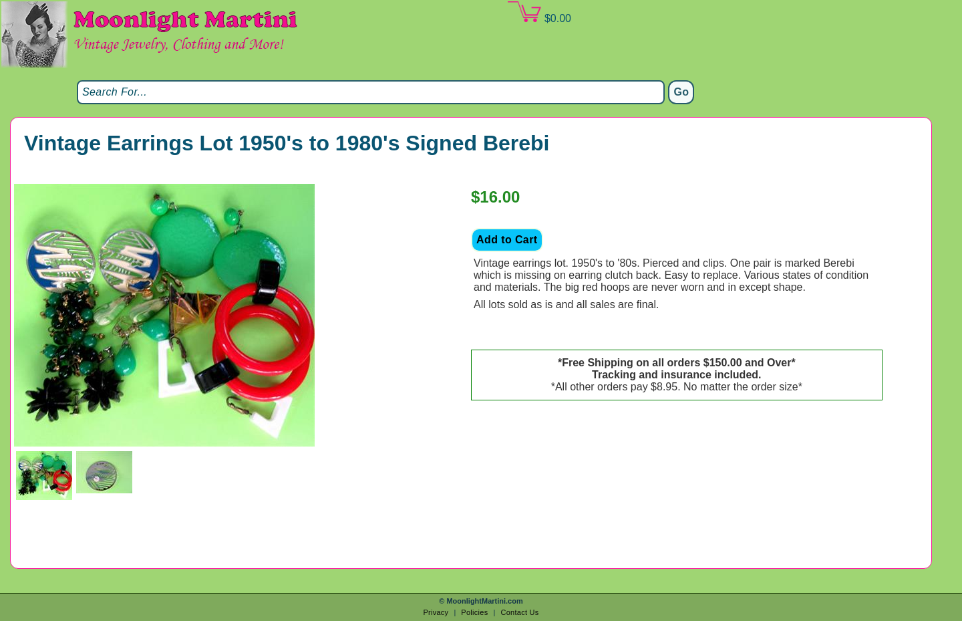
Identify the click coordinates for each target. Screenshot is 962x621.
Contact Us (519, 612)
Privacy (435, 612)
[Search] (371, 92)
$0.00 (539, 12)
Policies (474, 612)
